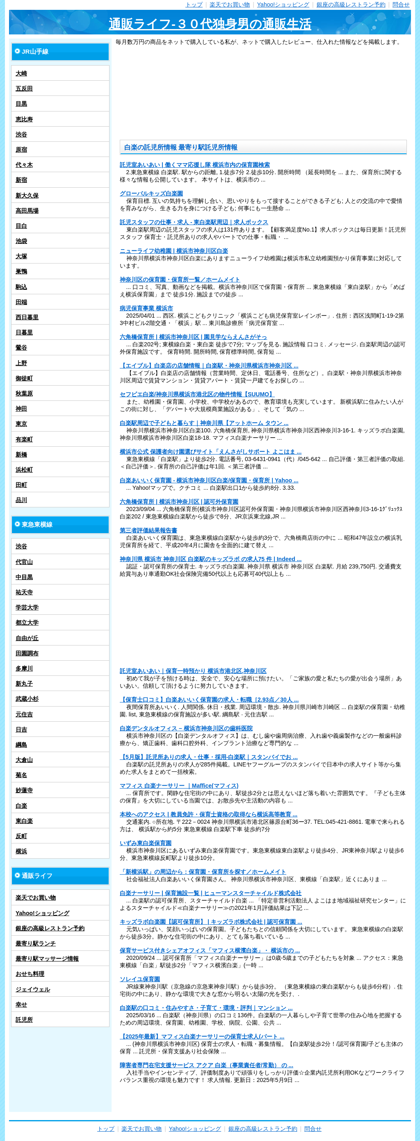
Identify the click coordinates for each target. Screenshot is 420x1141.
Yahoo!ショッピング (283, 4)
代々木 (24, 164)
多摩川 (24, 668)
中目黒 (24, 577)
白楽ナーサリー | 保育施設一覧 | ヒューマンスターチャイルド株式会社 (210, 893)
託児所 (24, 1019)
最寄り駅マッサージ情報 (47, 958)
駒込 (21, 287)
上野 (21, 363)
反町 (21, 836)
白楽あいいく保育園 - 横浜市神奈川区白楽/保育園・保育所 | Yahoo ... (209, 480)
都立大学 (27, 622)
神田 (21, 408)
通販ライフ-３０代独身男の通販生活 (210, 24)
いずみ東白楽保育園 (145, 843)
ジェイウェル (33, 989)
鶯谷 (21, 347)
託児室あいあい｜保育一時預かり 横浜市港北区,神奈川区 (193, 671)
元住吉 (24, 714)
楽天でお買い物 (230, 4)
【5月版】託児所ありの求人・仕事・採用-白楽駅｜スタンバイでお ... (209, 757)
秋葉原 (24, 393)
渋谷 (21, 134)
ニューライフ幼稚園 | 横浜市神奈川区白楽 (174, 251)
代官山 (24, 562)
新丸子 (24, 683)
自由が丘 (27, 638)
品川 (21, 500)
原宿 (21, 149)
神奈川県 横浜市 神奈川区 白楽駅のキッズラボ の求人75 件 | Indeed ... (210, 559)
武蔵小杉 (27, 699)
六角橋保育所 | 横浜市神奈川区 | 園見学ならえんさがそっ (193, 337)
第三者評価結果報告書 (148, 530)
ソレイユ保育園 (140, 979)
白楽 (21, 805)
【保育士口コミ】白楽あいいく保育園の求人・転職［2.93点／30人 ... (209, 699)
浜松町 (24, 469)
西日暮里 (27, 317)
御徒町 (24, 378)
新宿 (21, 180)
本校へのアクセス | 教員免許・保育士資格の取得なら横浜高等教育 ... (208, 814)
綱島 (21, 744)
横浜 (21, 851)
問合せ (401, 4)
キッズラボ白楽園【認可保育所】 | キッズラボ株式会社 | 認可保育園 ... (211, 921)
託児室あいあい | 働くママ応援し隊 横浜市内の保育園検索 (195, 164)
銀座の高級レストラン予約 (351, 4)
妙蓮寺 (24, 790)
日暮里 (24, 332)
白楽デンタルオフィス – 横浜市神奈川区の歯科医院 (186, 728)
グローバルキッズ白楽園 (151, 193)
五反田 (24, 88)
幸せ (21, 1004)
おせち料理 (30, 974)
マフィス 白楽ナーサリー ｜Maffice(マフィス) (179, 785)
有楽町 (24, 439)
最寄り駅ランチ (36, 943)
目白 (21, 226)
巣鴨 (21, 271)
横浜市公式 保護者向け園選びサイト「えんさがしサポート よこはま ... (210, 451)
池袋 (21, 241)
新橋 (21, 454)
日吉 (21, 729)
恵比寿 (24, 119)
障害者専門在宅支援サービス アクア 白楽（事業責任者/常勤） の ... (206, 1065)
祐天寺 (24, 592)
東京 (21, 423)
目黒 (21, 103)
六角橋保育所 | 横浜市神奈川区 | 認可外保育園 (179, 501)
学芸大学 (27, 607)
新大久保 (27, 195)
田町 (21, 485)
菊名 (21, 775)
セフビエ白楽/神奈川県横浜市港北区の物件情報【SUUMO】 (197, 394)
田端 (21, 302)
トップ (194, 4)
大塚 (21, 256)
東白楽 (24, 821)
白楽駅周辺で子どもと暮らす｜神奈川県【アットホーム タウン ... (204, 423)
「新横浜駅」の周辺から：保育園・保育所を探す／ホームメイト (203, 871)
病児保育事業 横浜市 (146, 308)
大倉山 (24, 760)
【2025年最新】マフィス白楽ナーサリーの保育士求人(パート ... (202, 1036)
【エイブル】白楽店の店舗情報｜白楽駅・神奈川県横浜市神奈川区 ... (209, 365)
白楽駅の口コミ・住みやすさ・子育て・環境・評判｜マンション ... (206, 1008)
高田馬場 (27, 210)
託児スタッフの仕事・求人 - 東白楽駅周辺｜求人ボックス (194, 222)
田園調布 (27, 653)
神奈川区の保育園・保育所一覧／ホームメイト (180, 279)
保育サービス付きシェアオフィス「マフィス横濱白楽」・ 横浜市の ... (210, 950)
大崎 (21, 73)
